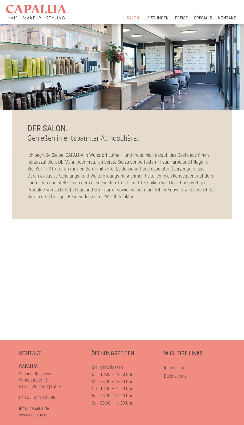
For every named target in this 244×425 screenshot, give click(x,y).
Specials (203, 18)
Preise (181, 18)
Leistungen (157, 18)
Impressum (174, 368)
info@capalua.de (34, 408)
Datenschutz (175, 376)
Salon (133, 18)
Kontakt (227, 18)
